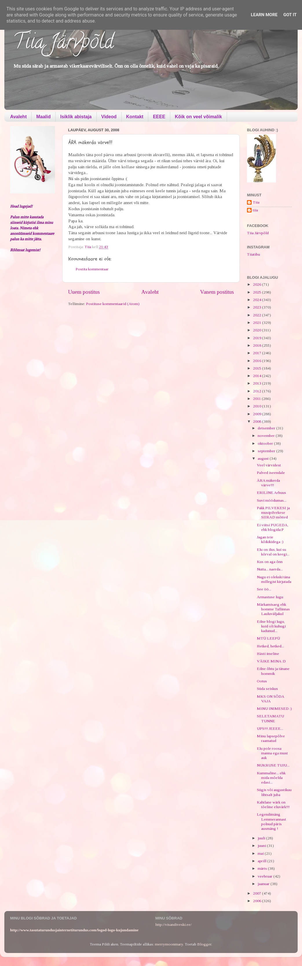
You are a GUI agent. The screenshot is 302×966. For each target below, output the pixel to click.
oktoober (266, 443)
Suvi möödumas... (271, 500)
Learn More (264, 14)
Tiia (256, 202)
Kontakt (135, 116)
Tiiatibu (253, 254)
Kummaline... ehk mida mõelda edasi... (271, 777)
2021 (257, 322)
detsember (267, 428)
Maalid (43, 116)
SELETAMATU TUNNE (270, 718)
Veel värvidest (269, 465)
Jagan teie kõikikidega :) (270, 539)
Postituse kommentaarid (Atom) (113, 304)
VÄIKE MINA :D (271, 661)
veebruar (265, 876)
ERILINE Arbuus (271, 492)
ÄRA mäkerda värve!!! (268, 482)
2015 (257, 368)
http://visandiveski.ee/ (173, 924)
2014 (257, 376)
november (267, 435)
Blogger (204, 944)
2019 (257, 338)
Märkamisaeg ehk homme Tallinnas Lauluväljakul (273, 609)
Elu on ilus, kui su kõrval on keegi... (273, 551)
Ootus (262, 681)
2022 (257, 315)
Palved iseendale (271, 472)
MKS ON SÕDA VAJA (270, 698)
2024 (257, 300)
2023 (257, 307)
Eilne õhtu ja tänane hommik (273, 670)
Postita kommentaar (92, 269)
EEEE (159, 116)
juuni (262, 845)
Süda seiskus (267, 688)
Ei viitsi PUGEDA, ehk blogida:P (272, 527)
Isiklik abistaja (76, 116)
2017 (257, 353)
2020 (257, 330)
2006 (257, 901)
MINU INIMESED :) (274, 708)
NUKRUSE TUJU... (273, 765)
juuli (262, 838)
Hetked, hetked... (270, 646)
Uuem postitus (84, 292)
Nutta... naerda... (270, 569)
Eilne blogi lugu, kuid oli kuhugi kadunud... (271, 626)
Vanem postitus (217, 292)
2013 (257, 383)
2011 (257, 398)
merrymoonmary (169, 944)
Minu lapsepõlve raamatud (271, 738)
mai (261, 853)
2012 (257, 391)
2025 (257, 292)
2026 (257, 284)
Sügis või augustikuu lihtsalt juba (274, 792)
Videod (109, 116)
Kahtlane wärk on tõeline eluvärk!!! (273, 804)
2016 (257, 361)
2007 (257, 893)
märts (263, 868)
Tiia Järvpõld (63, 43)
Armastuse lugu (270, 597)
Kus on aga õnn (270, 561)
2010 (257, 406)
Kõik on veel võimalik (198, 116)
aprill (262, 861)
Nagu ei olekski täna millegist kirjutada (274, 579)
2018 (257, 345)
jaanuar (264, 884)
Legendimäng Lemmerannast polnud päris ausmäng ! (271, 821)
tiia (255, 210)
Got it (289, 14)
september (267, 451)
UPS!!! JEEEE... (270, 728)
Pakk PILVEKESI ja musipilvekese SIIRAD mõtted (273, 512)
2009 (257, 414)
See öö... (264, 589)
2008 (257, 421)
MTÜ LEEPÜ (268, 638)
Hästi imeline (268, 653)
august (264, 458)
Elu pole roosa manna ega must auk (272, 753)
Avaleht (18, 116)
